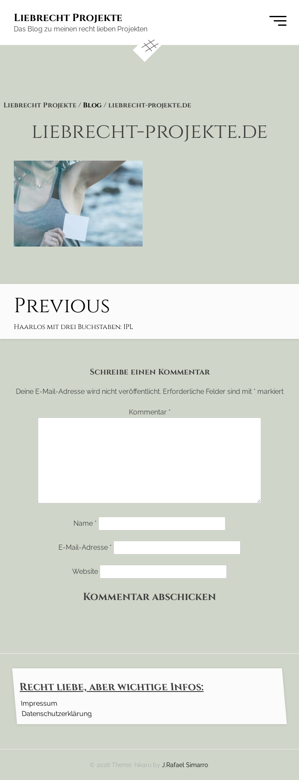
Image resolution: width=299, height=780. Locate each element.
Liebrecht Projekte (68, 18)
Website (85, 571)
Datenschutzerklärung (56, 713)
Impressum (39, 703)
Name (85, 523)
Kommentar (150, 412)
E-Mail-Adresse (85, 547)
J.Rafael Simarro (185, 764)
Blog (92, 105)
